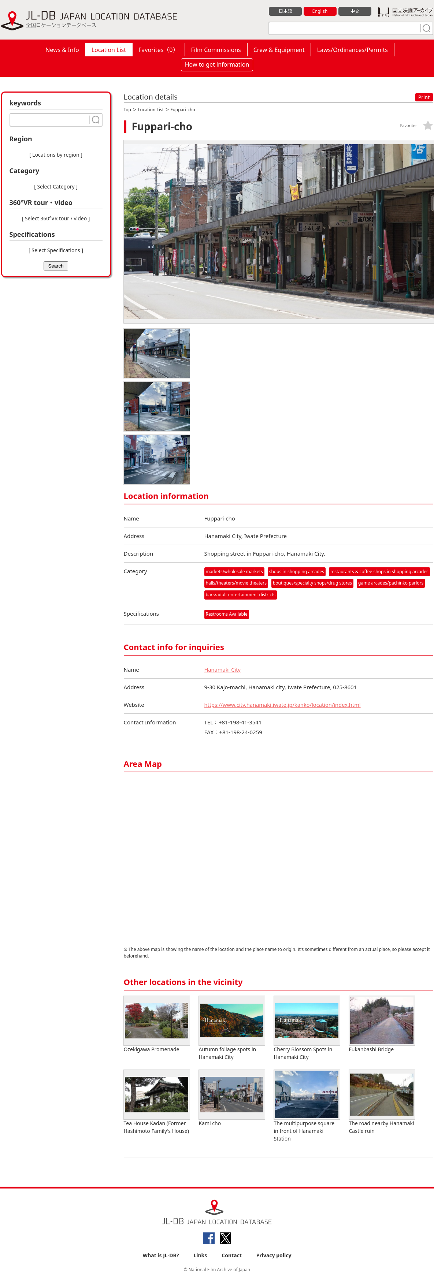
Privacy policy (274, 1254)
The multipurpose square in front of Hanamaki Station (307, 1106)
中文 (355, 11)
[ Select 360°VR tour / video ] (56, 218)
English (320, 11)
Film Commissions (216, 50)
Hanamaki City (223, 669)
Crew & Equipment (279, 50)
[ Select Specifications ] (56, 250)
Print (424, 97)
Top (127, 110)
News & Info (62, 50)
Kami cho (232, 1098)
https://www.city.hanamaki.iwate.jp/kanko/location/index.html (284, 704)
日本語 (285, 11)
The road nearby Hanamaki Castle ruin (382, 1102)
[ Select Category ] (56, 186)
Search (55, 266)
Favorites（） (158, 50)
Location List (109, 50)
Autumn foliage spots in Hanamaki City (232, 1028)
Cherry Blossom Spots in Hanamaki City (307, 1028)
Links (200, 1254)
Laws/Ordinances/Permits (352, 50)
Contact (232, 1254)
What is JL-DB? (161, 1254)
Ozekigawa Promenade (157, 1024)
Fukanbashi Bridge (382, 1024)
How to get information (217, 64)
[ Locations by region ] (55, 154)
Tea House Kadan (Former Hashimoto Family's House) (157, 1102)
